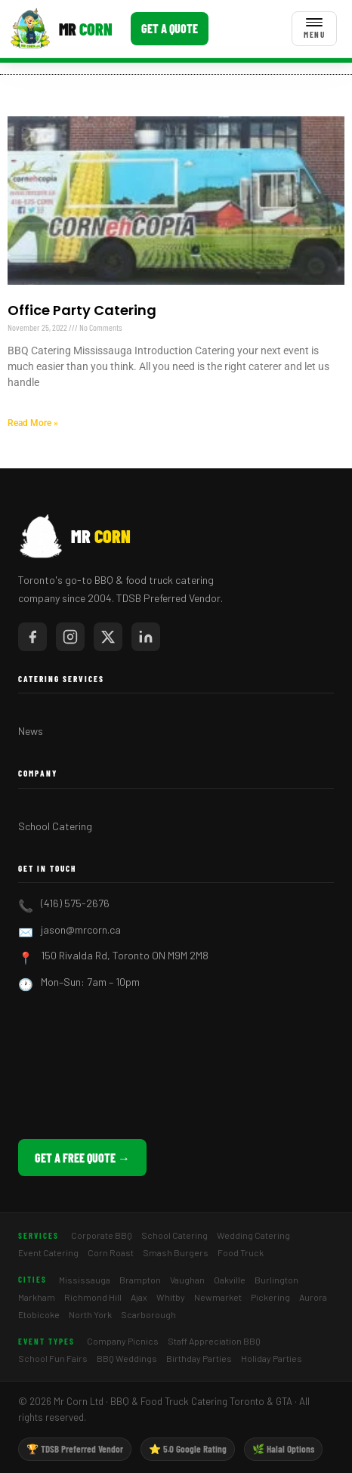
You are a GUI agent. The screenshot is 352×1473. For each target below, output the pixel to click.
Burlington (276, 1279)
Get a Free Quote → (82, 1157)
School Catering (55, 826)
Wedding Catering (253, 1235)
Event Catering (48, 1252)
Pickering (270, 1297)
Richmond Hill (93, 1297)
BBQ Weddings (127, 1358)
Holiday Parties (271, 1358)
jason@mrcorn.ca (81, 929)
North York (90, 1314)
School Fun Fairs (53, 1358)
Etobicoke (39, 1314)
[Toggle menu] (314, 28)
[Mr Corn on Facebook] (32, 636)
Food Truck (241, 1252)
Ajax (139, 1297)
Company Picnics (123, 1341)
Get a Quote (169, 28)
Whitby (170, 1297)
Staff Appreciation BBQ (214, 1341)
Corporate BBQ (101, 1235)
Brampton (140, 1279)
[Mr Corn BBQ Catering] (61, 29)
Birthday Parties (199, 1358)
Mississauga (84, 1279)
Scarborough (148, 1314)
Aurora (313, 1297)
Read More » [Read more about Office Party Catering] (33, 423)
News (30, 730)
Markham (36, 1297)
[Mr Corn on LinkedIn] (145, 636)
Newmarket (218, 1297)
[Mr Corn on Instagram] (70, 636)
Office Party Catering (82, 310)
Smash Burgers (175, 1252)
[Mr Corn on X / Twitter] (108, 636)
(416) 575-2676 (75, 903)
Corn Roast (111, 1252)
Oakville (229, 1279)
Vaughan (187, 1279)
